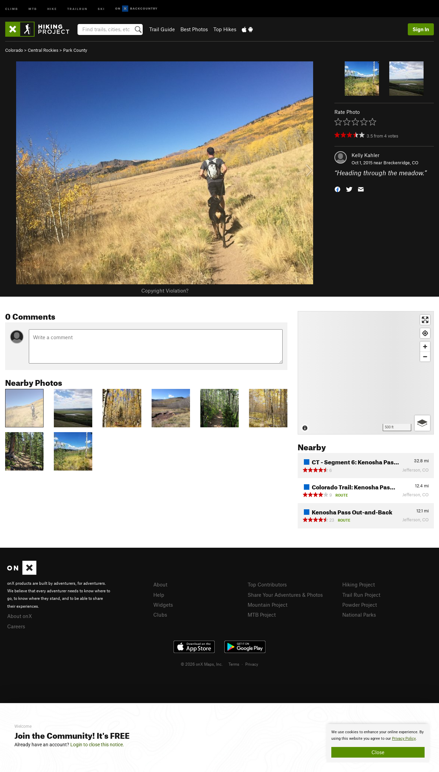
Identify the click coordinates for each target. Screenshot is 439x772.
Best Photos (194, 29)
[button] (337, 189)
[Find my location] (425, 333)
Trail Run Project (361, 595)
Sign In (421, 29)
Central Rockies (43, 50)
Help (158, 595)
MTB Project (262, 614)
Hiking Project (358, 584)
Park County (75, 50)
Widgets (163, 605)
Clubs (160, 614)
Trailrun (77, 8)
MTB (32, 8)
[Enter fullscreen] (425, 320)
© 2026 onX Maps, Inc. (202, 664)
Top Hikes (224, 29)
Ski (101, 8)
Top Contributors (267, 584)
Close (377, 752)
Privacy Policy (404, 738)
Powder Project (359, 605)
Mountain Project (267, 605)
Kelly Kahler (365, 155)
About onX (19, 616)
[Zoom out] (425, 356)
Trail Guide (162, 29)
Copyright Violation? (164, 290)
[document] (378, 743)
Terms (233, 664)
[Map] (366, 372)
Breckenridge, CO (400, 162)
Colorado (14, 50)
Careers (16, 626)
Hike (52, 8)
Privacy (251, 664)
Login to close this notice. (97, 744)
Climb (11, 8)
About (160, 584)
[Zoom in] (425, 347)
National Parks (359, 614)
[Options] (422, 423)
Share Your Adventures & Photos (285, 595)
